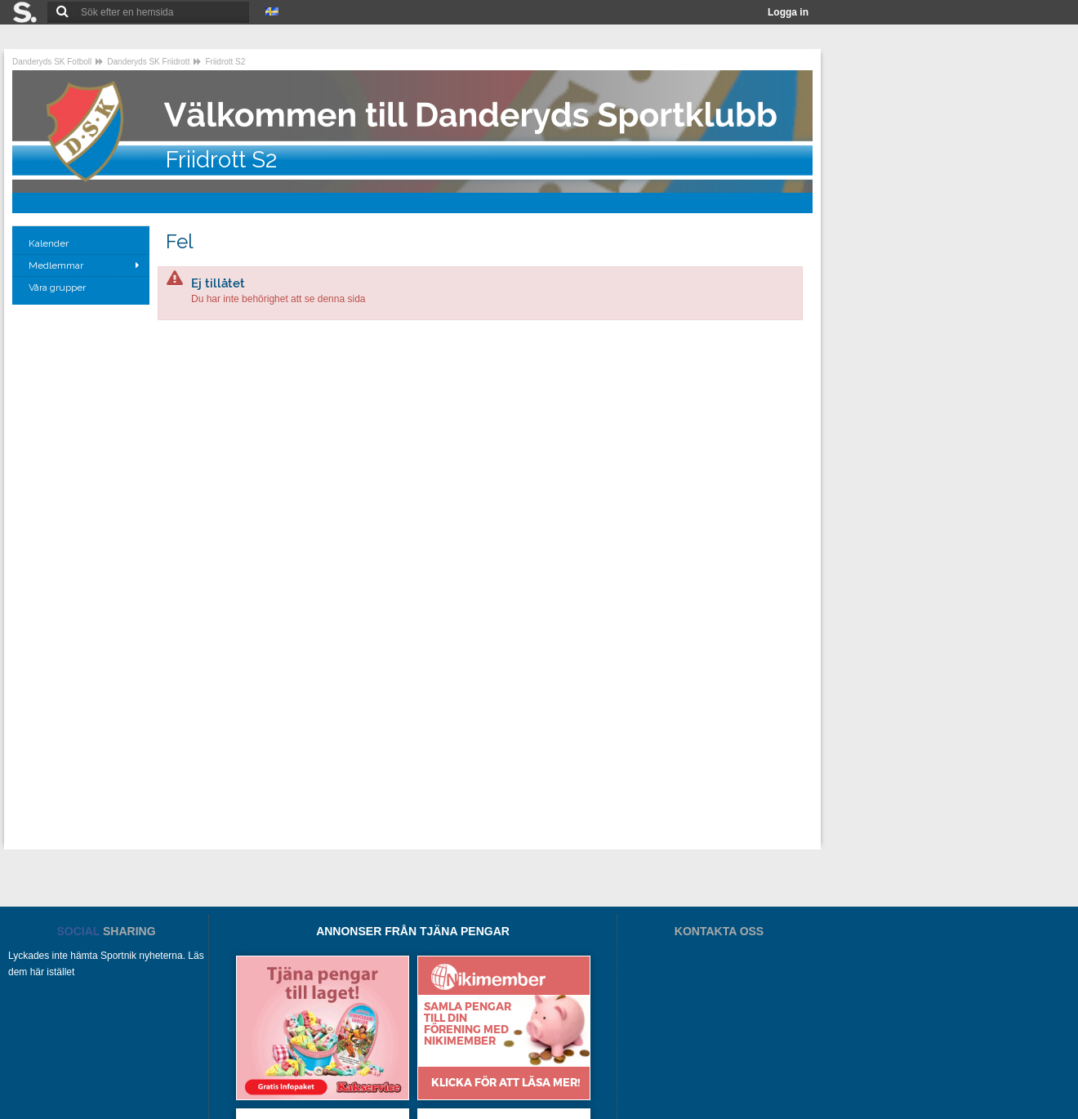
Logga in (788, 12)
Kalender (50, 243)
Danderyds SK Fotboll (51, 61)
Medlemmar (56, 265)
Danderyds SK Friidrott (148, 61)
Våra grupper (58, 287)
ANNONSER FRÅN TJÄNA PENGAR (413, 931)
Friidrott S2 (225, 61)
